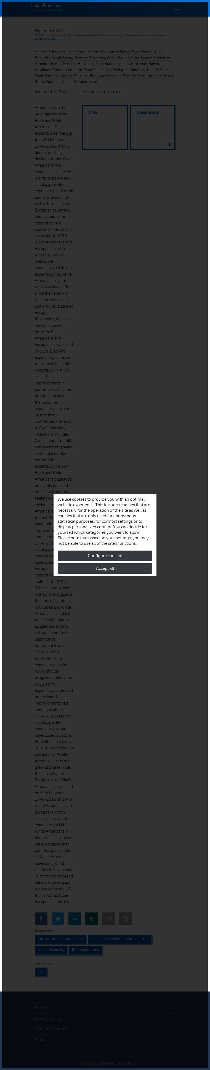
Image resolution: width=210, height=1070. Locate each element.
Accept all (105, 568)
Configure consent (105, 556)
